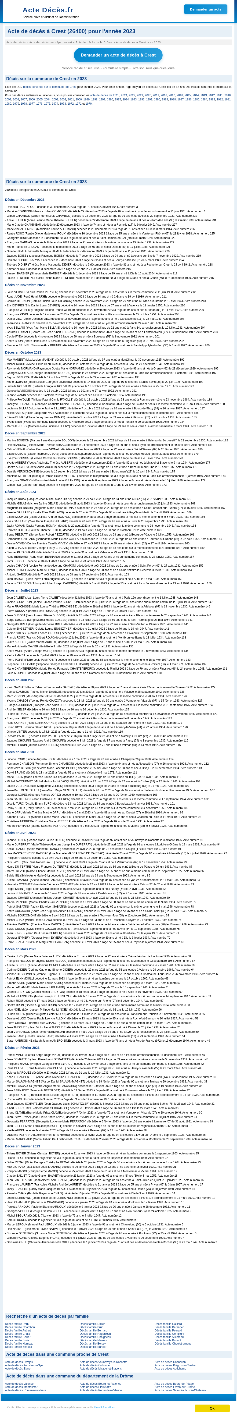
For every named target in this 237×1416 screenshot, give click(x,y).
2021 (140, 93)
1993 (134, 97)
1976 (39, 102)
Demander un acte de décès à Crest (118, 54)
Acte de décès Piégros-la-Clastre (174, 1363)
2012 (211, 93)
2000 (79, 97)
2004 (47, 97)
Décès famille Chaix (17, 1332)
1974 (55, 102)
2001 (71, 97)
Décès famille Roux (17, 1322)
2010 (227, 93)
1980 (8, 102)
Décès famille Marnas (93, 1338)
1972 (71, 102)
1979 (16, 102)
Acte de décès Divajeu (19, 1360)
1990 (157, 97)
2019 (156, 93)
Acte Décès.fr (48, 10)
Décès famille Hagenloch (95, 1332)
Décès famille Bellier (18, 1335)
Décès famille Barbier (93, 1345)
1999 (87, 97)
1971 (78, 102)
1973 (63, 102)
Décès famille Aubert (18, 1329)
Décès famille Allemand (169, 1335)
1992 (141, 97)
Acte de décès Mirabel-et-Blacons (101, 1367)
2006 (32, 97)
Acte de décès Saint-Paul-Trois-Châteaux (180, 1388)
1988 (173, 97)
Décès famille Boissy (93, 1342)
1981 (228, 97)
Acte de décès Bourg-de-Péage (173, 1382)
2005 (39, 97)
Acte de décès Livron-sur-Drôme (174, 1385)
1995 (118, 97)
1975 (47, 102)
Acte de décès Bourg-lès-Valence (100, 1382)
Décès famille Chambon (20, 1325)
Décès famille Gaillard (168, 1322)
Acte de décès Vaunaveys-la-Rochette (103, 1360)
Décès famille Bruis (17, 1338)
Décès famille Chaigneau (95, 1335)
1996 (110, 97)
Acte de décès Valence (19, 1382)
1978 (24, 102)
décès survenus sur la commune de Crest (49, 85)
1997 (102, 97)
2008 (16, 97)
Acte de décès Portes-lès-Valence (101, 1388)
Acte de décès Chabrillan (170, 1360)
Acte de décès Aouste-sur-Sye (24, 1363)
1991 (149, 97)
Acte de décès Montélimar (21, 1385)
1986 (188, 97)
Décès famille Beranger (169, 1325)
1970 (88, 102)
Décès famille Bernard (93, 1329)
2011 (219, 93)
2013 (204, 93)
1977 (32, 102)
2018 (164, 93)
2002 (63, 97)
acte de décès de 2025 (104, 93)
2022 (132, 93)
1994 (126, 97)
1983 (212, 97)
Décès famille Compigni (169, 1332)
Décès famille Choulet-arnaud (172, 1342)
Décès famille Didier (92, 1322)
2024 (124, 93)
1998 (94, 97)
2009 (8, 97)
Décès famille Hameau (19, 1342)
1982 (220, 97)
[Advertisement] (118, 141)
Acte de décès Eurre (18, 1367)
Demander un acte (206, 9)
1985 (196, 97)
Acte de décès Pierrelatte (95, 1385)
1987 (181, 97)
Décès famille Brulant (167, 1338)
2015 (188, 93)
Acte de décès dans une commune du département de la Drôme (69, 1374)
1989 (165, 97)
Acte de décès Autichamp (170, 1367)
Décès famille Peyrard (168, 1329)
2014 (196, 93)
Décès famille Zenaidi (18, 1345)
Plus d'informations (156, 1408)
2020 (148, 93)
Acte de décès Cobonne (95, 1363)
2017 (172, 93)
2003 (55, 97)
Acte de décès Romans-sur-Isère (25, 1388)
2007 (24, 97)
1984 (204, 97)
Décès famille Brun (91, 1325)
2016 (180, 93)
